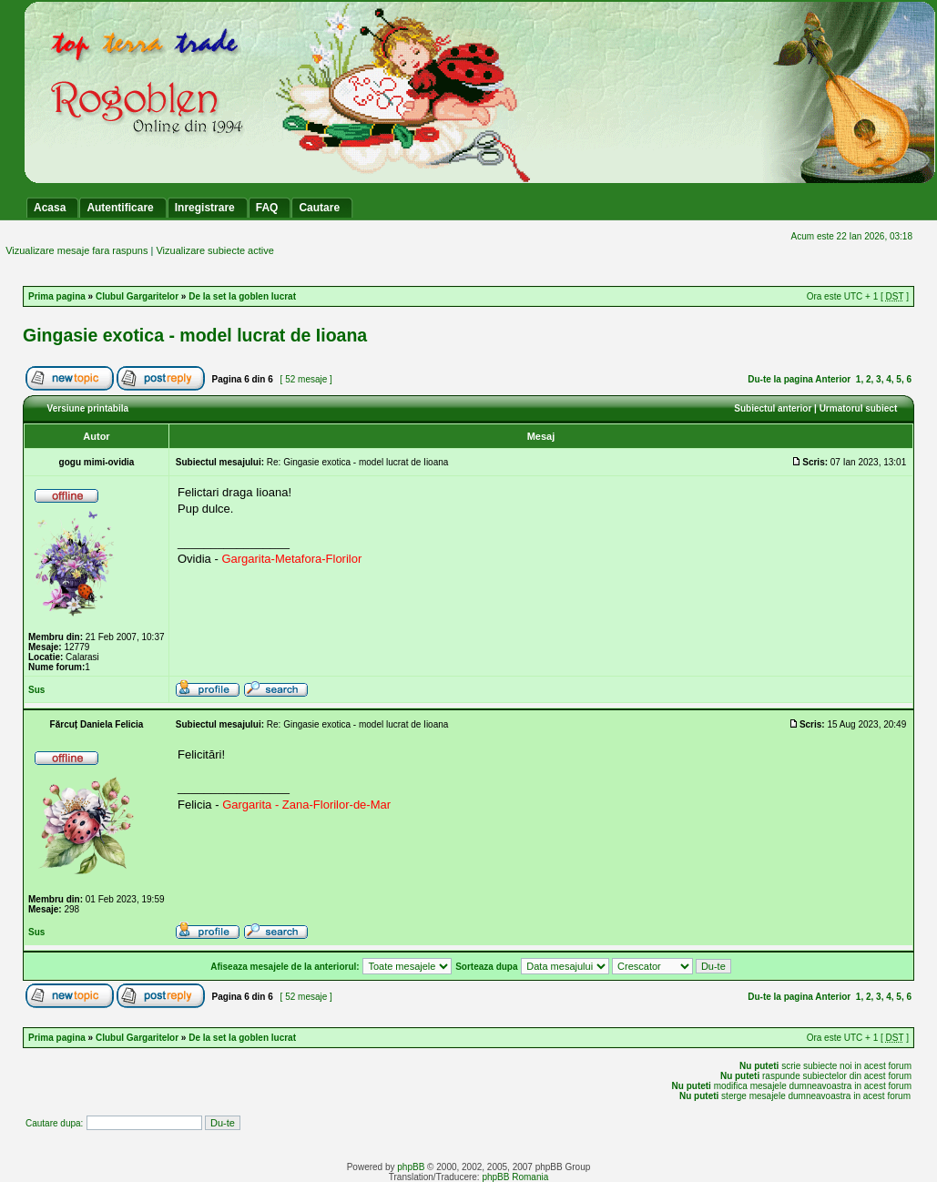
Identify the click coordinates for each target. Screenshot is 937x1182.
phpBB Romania (515, 1177)
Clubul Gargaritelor (137, 296)
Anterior (832, 379)
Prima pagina (57, 296)
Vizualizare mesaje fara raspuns (76, 250)
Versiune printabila (87, 408)
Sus (36, 690)
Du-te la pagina (780, 379)
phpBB (410, 1167)
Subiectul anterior (772, 408)
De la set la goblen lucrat (242, 296)
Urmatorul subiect (859, 408)
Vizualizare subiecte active (214, 250)
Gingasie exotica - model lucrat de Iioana (195, 335)
